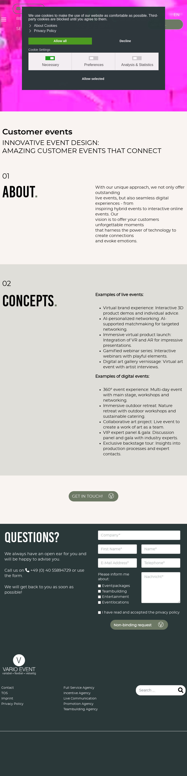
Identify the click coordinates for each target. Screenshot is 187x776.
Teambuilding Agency (81, 709)
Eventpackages (116, 586)
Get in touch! (87, 497)
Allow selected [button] (93, 79)
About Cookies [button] (45, 26)
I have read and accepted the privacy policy (141, 612)
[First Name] (117, 549)
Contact (7, 687)
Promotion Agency (79, 704)
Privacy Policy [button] (45, 31)
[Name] (160, 549)
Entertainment (115, 597)
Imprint (7, 698)
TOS (4, 693)
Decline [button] (125, 41)
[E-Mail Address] (117, 563)
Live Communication (80, 698)
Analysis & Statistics (137, 65)
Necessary (50, 65)
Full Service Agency (79, 687)
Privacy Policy (12, 704)
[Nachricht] (160, 587)
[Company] (139, 535)
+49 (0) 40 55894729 (48, 571)
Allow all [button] (60, 41)
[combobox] (165, 24)
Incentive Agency (77, 693)
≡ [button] (4, 20)
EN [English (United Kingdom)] (177, 15)
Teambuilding (114, 591)
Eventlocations (115, 602)
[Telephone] (160, 563)
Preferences (93, 65)
